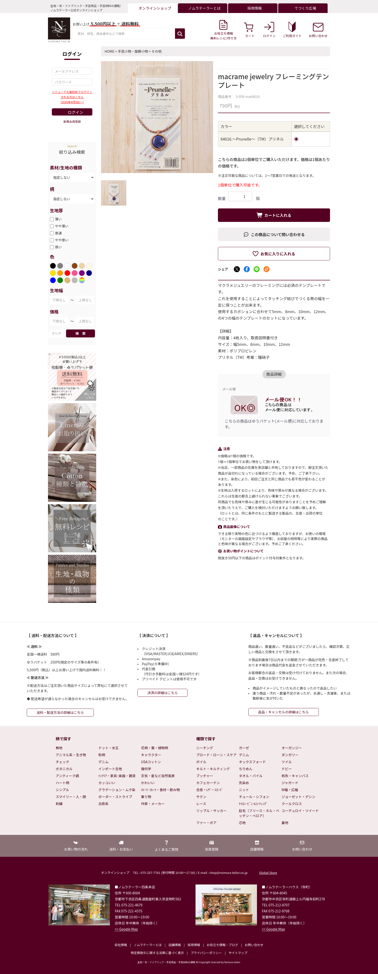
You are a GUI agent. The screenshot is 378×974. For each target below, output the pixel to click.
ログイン (75, 112)
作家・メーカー (153, 803)
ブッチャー (204, 775)
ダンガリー (290, 754)
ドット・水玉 (108, 747)
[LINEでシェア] (257, 269)
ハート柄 (62, 782)
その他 (156, 51)
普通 (58, 233)
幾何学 (146, 768)
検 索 (80, 333)
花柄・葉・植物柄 (154, 747)
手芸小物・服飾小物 (133, 51)
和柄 (101, 754)
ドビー (287, 768)
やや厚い (61, 240)
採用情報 (194, 944)
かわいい (148, 782)
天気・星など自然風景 (158, 775)
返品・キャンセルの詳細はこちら (283, 712)
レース (201, 803)
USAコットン (151, 761)
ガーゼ (244, 747)
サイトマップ (238, 952)
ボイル (201, 761)
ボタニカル (64, 768)
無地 (59, 747)
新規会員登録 (72, 121)
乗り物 (146, 796)
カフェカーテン (208, 782)
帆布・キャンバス (295, 775)
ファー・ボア (206, 822)
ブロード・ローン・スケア (216, 754)
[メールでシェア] (266, 269)
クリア (56, 333)
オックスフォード (252, 761)
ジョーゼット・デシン (298, 796)
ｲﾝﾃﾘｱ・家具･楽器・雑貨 (116, 775)
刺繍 (59, 803)
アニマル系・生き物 (71, 754)
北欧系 (103, 803)
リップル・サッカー (211, 810)
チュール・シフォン (254, 796)
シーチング (204, 747)
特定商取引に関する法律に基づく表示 (157, 952)
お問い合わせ (254, 944)
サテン (201, 796)
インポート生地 (110, 768)
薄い (58, 219)
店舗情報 (174, 944)
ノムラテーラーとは (148, 944)
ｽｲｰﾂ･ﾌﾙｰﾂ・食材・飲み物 (160, 789)
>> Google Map (126, 929)
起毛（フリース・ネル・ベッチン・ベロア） (259, 813)
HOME (109, 51)
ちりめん (245, 768)
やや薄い (61, 226)
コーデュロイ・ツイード (300, 810)
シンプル (62, 789)
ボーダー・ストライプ (115, 796)
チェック (62, 761)
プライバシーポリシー (206, 952)
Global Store (268, 872)
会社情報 (121, 944)
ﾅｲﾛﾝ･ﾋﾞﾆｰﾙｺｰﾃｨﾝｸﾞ (253, 803)
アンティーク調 (67, 775)
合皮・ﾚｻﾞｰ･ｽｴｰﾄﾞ (209, 789)
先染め (244, 782)
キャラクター (151, 754)
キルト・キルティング (213, 768)
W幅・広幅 (290, 789)
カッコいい (106, 782)
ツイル (287, 761)
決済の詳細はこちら (162, 692)
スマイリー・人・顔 (71, 796)
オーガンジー (292, 747)
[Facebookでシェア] (247, 269)
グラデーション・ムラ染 (116, 789)
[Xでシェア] (237, 269)
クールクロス (292, 803)
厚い (58, 247)
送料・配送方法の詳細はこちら (60, 712)
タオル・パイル (251, 775)
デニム (103, 761)
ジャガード (290, 782)
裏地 (285, 822)
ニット (244, 789)
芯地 (242, 822)
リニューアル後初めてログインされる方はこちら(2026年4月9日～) (72, 97)
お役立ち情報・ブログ (222, 944)
